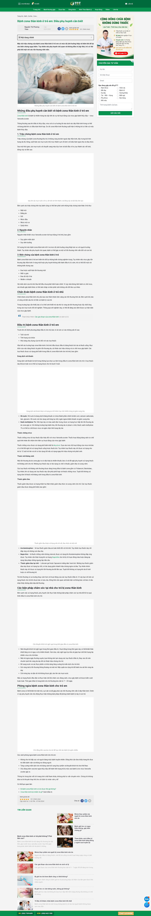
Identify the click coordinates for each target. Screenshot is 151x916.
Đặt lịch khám (125, 913)
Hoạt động (98, 9)
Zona (34, 16)
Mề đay (103, 90)
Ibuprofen (55, 557)
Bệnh (25, 16)
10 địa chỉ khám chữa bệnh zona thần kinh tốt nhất (53, 901)
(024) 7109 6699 (26, 913)
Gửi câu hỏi (115, 113)
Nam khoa (104, 88)
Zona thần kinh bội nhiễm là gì (31, 792)
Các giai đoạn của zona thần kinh (47, 317)
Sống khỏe (72, 9)
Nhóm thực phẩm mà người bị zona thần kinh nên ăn (83, 816)
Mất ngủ (122, 95)
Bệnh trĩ (122, 90)
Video (108, 9)
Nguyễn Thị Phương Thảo (32, 28)
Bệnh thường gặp (49, 9)
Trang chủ (36, 9)
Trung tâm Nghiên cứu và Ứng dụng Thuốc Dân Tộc (75, 3)
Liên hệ (115, 9)
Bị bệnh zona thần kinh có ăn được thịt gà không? (38, 789)
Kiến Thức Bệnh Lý (85, 9)
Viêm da (122, 88)
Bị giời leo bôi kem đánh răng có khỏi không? (51, 877)
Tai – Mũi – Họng (107, 95)
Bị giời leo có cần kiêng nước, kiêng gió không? (52, 889)
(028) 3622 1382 (44, 913)
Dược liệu (62, 9)
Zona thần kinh (22, 116)
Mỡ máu (104, 100)
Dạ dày (103, 93)
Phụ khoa (104, 98)
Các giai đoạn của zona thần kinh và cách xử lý (52, 864)
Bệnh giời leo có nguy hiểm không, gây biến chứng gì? (82, 828)
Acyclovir (57, 445)
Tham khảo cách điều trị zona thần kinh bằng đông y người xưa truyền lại (84, 841)
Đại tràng (122, 98)
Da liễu (30, 16)
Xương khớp (123, 93)
